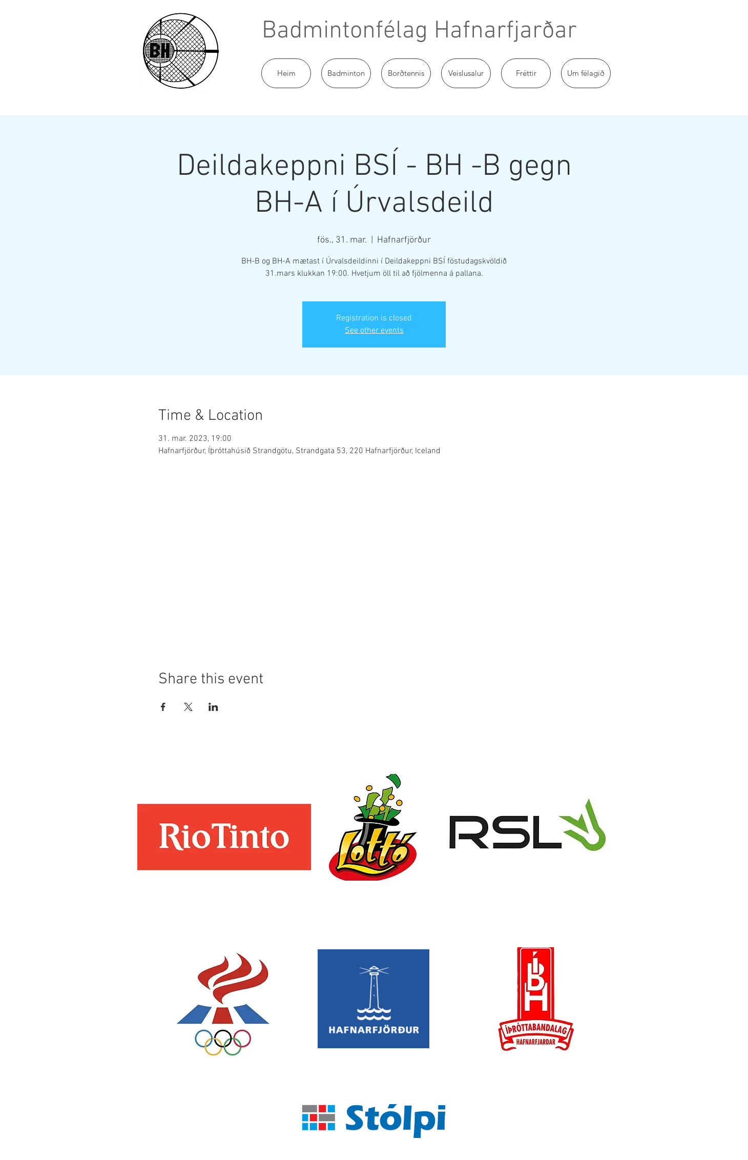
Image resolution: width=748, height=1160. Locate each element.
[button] (346, 73)
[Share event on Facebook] (163, 707)
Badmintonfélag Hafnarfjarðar (419, 31)
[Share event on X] (188, 707)
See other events (374, 330)
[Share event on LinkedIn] (213, 707)
